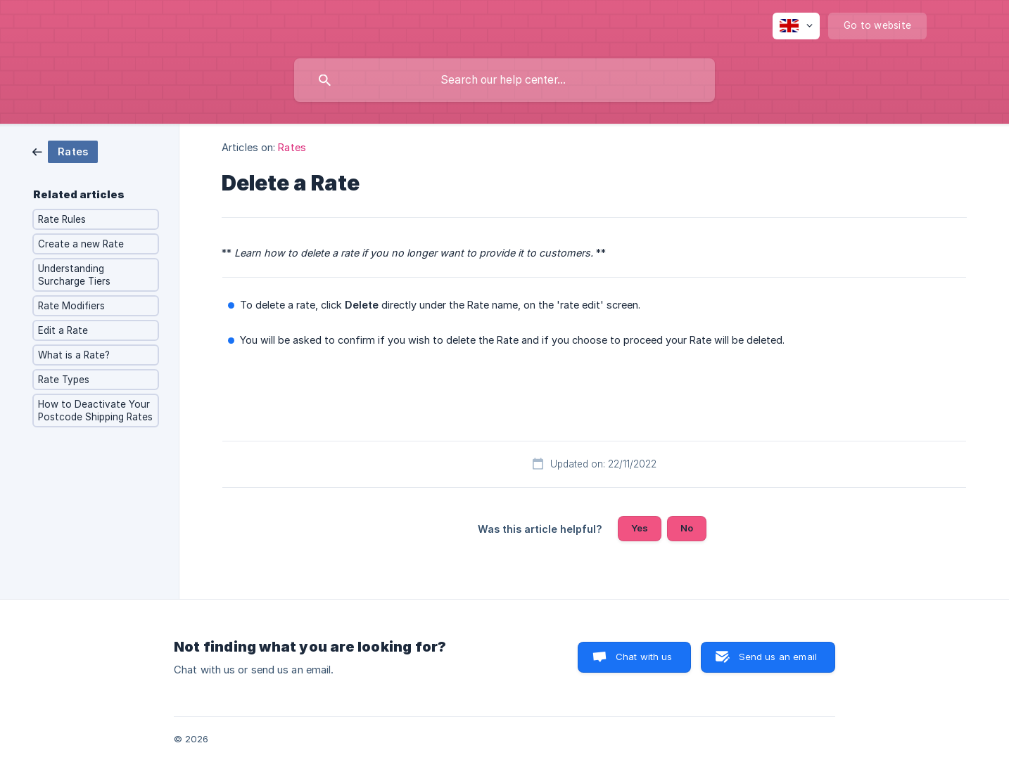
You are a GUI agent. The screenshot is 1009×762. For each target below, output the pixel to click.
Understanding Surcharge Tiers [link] (74, 275)
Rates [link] (292, 147)
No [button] (686, 528)
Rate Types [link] (63, 379)
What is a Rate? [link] (74, 355)
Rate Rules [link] (62, 219)
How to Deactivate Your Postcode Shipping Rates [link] (95, 410)
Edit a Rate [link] (63, 330)
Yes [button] (639, 528)
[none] (796, 26)
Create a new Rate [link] (81, 244)
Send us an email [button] (778, 656)
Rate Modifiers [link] (71, 305)
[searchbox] (504, 80)
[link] (65, 150)
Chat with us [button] (644, 656)
